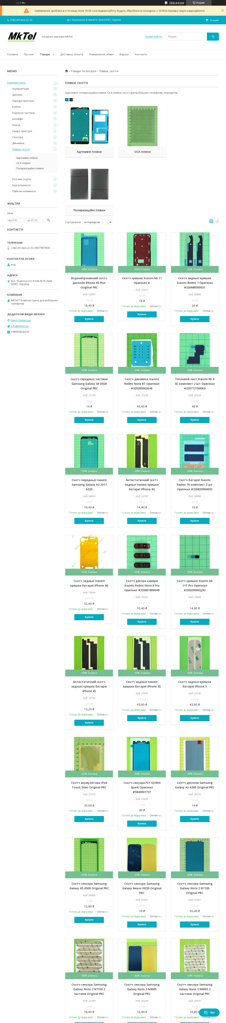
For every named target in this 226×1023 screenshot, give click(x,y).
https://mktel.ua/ (21, 320)
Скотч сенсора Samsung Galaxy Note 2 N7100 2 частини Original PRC (89, 930)
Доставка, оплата (71, 54)
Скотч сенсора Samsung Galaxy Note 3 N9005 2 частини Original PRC (194, 930)
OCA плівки (142, 152)
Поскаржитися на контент (125, 1017)
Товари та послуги (83, 71)
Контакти (141, 54)
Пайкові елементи (24, 191)
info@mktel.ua (20, 326)
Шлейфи (17, 119)
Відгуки (124, 54)
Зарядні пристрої (23, 101)
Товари (45, 54)
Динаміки (18, 143)
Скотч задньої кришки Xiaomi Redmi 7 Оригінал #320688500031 (195, 224)
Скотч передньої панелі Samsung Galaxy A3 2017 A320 (89, 426)
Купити (89, 260)
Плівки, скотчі (21, 149)
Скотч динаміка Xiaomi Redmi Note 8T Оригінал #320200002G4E (142, 325)
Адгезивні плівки (89, 152)
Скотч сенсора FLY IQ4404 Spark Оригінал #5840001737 (142, 728)
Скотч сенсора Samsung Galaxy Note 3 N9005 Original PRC (142, 930)
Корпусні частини (23, 113)
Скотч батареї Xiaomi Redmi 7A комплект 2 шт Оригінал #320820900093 (195, 426)
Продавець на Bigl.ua (113, 1014)
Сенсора (17, 137)
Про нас (29, 54)
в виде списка (217, 163)
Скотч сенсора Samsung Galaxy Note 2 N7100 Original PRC (194, 829)
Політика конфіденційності (159, 1017)
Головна (12, 54)
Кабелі (16, 107)
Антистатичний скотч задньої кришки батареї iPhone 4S (89, 627)
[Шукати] (213, 36)
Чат (209, 1012)
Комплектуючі (16, 82)
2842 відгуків (176, 2)
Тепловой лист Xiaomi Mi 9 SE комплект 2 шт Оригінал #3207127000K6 (195, 325)
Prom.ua (133, 1010)
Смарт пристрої (22, 131)
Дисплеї (17, 94)
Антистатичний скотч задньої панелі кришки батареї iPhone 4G (142, 426)
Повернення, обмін (101, 54)
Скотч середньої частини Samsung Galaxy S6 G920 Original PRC (89, 325)
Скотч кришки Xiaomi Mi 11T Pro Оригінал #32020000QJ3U (195, 527)
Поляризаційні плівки (195, 152)
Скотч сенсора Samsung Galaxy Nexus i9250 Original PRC (142, 829)
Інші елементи (21, 185)
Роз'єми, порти (21, 179)
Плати (16, 125)
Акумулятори (20, 88)
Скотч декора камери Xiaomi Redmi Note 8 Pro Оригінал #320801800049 (142, 527)
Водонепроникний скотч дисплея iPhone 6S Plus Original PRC (89, 224)
